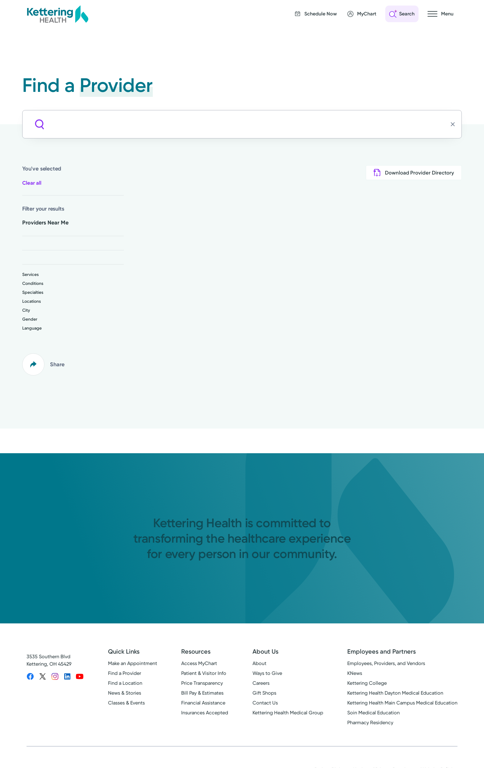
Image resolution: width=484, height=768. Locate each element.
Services (30, 274)
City (26, 310)
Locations (31, 301)
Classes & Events (126, 703)
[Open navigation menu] (440, 14)
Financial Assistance (203, 703)
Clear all (31, 183)
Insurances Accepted (204, 713)
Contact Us (265, 703)
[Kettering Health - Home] (57, 14)
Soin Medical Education (373, 713)
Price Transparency (202, 683)
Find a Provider (124, 673)
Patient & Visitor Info (203, 673)
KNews (354, 673)
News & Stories (124, 693)
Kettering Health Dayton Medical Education (395, 693)
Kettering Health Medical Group (287, 713)
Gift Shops (264, 693)
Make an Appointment (132, 663)
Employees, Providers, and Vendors (386, 663)
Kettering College (367, 683)
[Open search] (402, 14)
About (259, 663)
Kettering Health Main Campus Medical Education (402, 703)
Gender (29, 319)
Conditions (32, 283)
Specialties (32, 292)
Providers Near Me (45, 222)
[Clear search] (454, 124)
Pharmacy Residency (370, 722)
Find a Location (125, 683)
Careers (260, 683)
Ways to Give (267, 673)
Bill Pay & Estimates (202, 693)
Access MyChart (199, 663)
